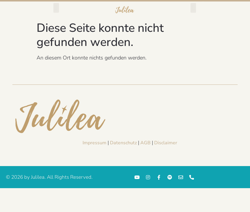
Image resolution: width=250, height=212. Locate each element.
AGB (145, 143)
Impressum (94, 143)
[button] (56, 8)
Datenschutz (123, 143)
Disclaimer (165, 143)
